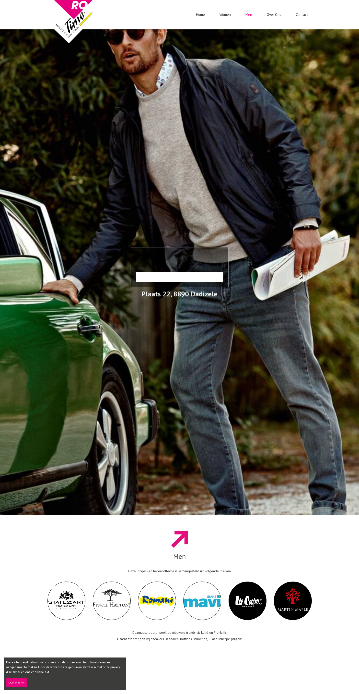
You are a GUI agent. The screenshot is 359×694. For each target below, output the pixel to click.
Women (225, 14)
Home (200, 14)
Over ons (274, 14)
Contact (302, 14)
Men (248, 14)
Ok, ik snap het (16, 682)
